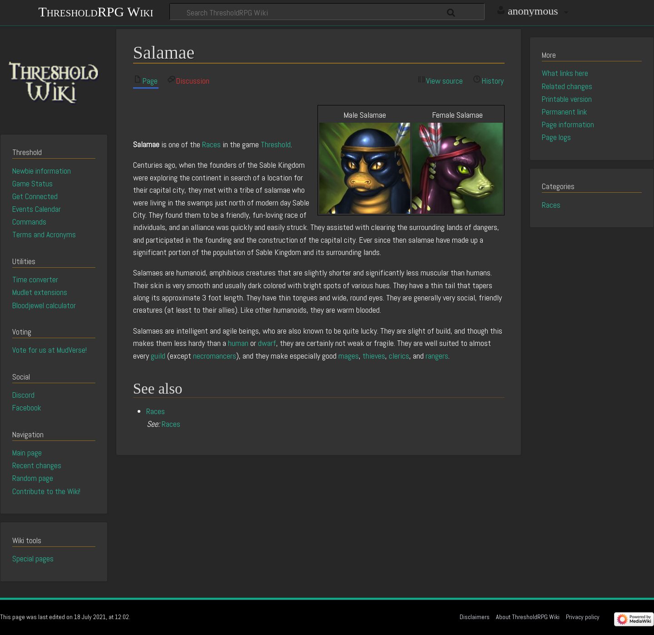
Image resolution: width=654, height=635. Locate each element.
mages (348, 355)
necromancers (214, 355)
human (238, 343)
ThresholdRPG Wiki (95, 10)
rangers (437, 355)
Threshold (276, 144)
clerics (399, 355)
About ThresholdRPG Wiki (528, 617)
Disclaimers (475, 617)
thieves (373, 355)
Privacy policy (583, 617)
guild (158, 355)
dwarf (267, 343)
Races (211, 144)
